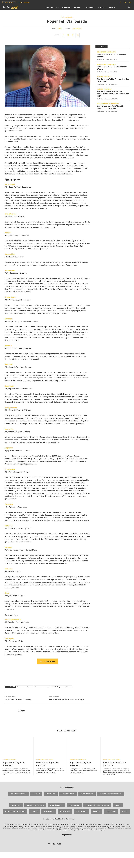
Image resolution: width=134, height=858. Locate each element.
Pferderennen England (24, 687)
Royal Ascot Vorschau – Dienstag (18, 699)
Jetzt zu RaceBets (47, 661)
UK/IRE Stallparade (58, 687)
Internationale (67, 17)
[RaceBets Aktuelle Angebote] (47, 675)
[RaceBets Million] (112, 127)
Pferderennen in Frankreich (108, 103)
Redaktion (100, 59)
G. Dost (58, 28)
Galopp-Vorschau (104, 76)
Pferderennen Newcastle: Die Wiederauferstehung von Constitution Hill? (113, 93)
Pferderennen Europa (42, 687)
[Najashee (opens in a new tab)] (9, 448)
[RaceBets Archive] (112, 146)
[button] (128, 7)
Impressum (67, 841)
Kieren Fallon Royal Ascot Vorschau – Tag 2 (66, 699)
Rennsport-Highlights (106, 52)
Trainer (68, 687)
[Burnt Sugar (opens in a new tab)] (10, 184)
